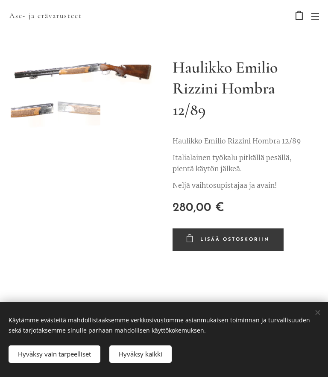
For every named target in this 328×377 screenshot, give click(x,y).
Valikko (315, 16)
